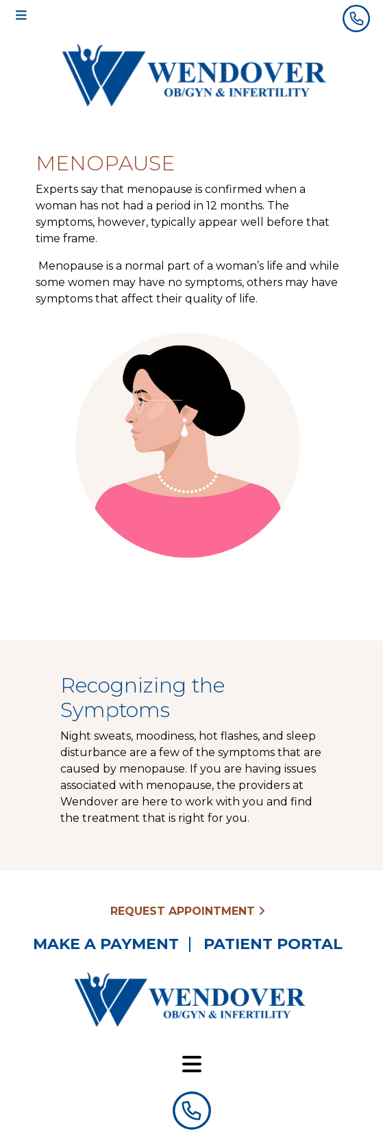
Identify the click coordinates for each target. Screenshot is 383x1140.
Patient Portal (273, 944)
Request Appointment (187, 911)
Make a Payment (106, 944)
